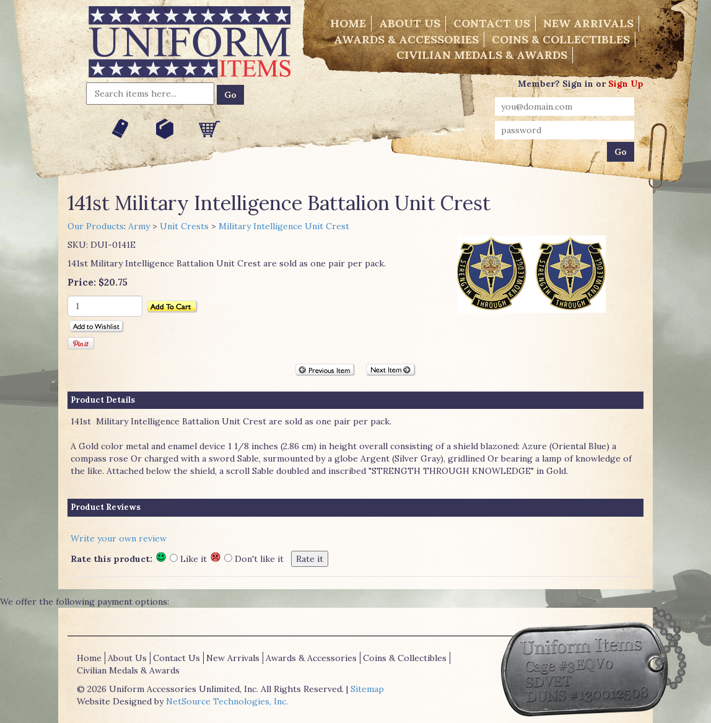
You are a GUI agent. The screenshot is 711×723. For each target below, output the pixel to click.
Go (230, 94)
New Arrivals (588, 23)
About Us (409, 23)
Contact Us (491, 23)
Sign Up (625, 83)
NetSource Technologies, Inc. (227, 701)
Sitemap (367, 689)
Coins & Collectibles (561, 39)
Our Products (96, 226)
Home (348, 23)
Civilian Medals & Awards (481, 55)
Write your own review (119, 538)
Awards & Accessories (406, 39)
